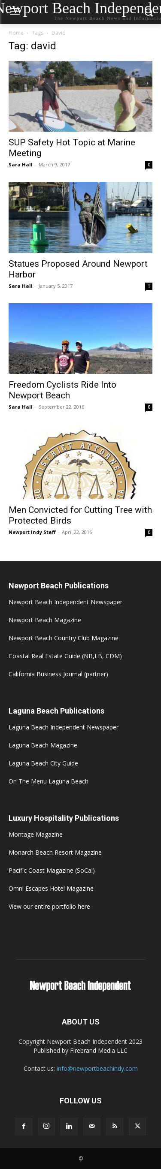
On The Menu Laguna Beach (48, 781)
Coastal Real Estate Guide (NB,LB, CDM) (65, 656)
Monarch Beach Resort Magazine (55, 852)
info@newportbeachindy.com (97, 1068)
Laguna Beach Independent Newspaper (63, 727)
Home (16, 32)
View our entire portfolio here (49, 906)
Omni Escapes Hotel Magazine (51, 888)
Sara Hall (21, 164)
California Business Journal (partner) (58, 674)
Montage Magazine (36, 834)
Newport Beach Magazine (45, 620)
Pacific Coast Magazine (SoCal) (52, 870)
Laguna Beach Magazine (43, 745)
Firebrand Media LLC (99, 1050)
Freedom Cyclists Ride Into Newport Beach (62, 390)
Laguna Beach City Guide (43, 763)
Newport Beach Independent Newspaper (65, 602)
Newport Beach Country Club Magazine (63, 638)
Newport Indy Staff (32, 532)
